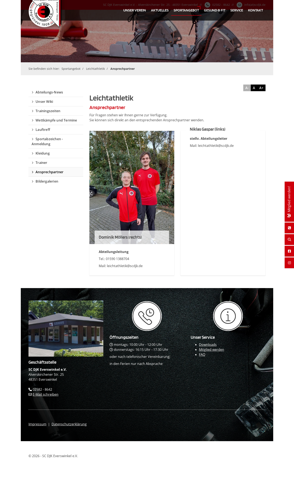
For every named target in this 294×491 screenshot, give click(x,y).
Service (236, 10)
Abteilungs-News (49, 92)
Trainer (41, 162)
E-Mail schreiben (45, 394)
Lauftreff (43, 129)
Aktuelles (160, 10)
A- (247, 88)
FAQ (202, 354)
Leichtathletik (95, 69)
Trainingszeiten (48, 111)
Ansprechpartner (122, 69)
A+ (261, 88)
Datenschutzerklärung (69, 424)
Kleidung (43, 153)
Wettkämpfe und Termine (56, 120)
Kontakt (255, 10)
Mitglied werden (211, 349)
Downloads (208, 344)
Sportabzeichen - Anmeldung (47, 141)
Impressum (37, 424)
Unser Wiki (44, 101)
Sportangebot (186, 10)
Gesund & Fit (214, 10)
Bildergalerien (47, 181)
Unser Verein (134, 10)
